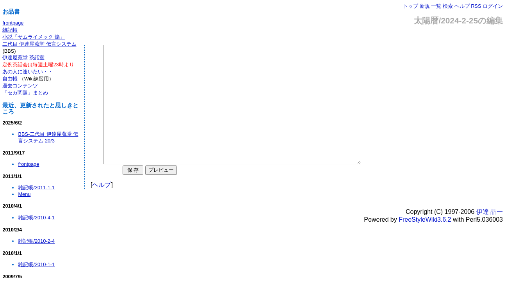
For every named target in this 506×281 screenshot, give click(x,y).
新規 (425, 6)
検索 (448, 6)
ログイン (493, 6)
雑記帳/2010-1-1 (36, 264)
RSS (476, 6)
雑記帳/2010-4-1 (36, 218)
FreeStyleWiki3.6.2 (425, 243)
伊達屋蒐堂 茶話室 (23, 57)
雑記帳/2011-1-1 (36, 187)
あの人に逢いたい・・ (27, 72)
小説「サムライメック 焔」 (33, 37)
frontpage (12, 23)
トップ (410, 6)
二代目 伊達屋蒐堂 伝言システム (39, 44)
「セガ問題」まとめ (25, 93)
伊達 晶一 (489, 235)
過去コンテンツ (20, 86)
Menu (24, 194)
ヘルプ (462, 6)
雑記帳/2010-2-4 (36, 241)
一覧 (436, 6)
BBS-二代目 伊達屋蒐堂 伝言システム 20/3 (48, 137)
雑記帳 (10, 30)
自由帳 (10, 79)
